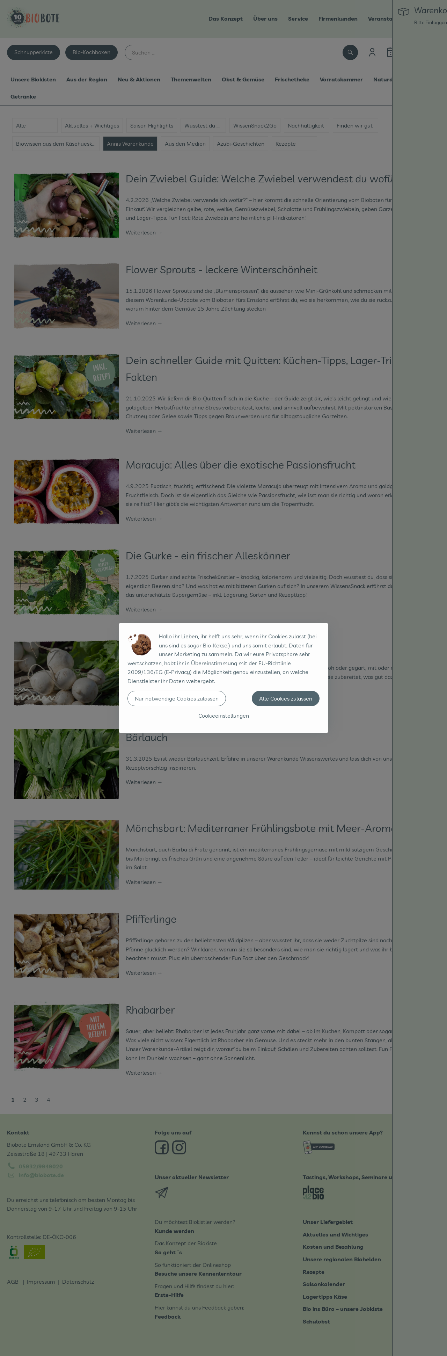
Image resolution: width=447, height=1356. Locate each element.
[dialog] (223, 678)
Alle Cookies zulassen (285, 698)
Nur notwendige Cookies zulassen (177, 698)
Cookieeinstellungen (223, 715)
